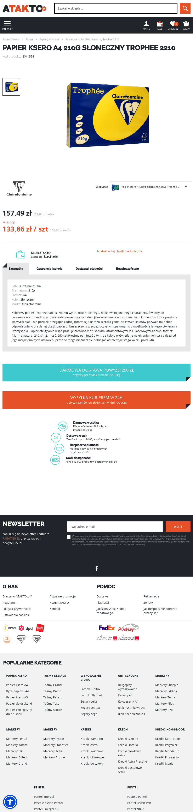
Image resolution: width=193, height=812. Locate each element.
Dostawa (102, 596)
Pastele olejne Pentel (48, 803)
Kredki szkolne (128, 739)
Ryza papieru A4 (17, 691)
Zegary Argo (89, 714)
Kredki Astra (89, 745)
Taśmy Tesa (51, 703)
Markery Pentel (16, 739)
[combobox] (115, 8)
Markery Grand (16, 763)
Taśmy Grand (52, 685)
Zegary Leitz (89, 701)
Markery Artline (54, 757)
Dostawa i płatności (89, 269)
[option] (108, 115)
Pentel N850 (135, 809)
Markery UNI (164, 710)
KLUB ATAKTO (59, 603)
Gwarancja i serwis (49, 269)
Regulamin (9, 603)
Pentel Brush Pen (139, 803)
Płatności (103, 603)
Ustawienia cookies (15, 615)
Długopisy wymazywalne (127, 687)
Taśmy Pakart (52, 697)
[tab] (15, 269)
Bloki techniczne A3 (131, 714)
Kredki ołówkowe (92, 757)
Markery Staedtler (55, 745)
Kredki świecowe (92, 751)
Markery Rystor (53, 739)
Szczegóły (16, 269)
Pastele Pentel (137, 797)
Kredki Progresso (167, 757)
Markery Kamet (16, 745)
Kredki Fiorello (128, 745)
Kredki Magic (164, 763)
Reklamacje (151, 596)
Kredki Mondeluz (167, 751)
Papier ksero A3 (17, 697)
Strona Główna (10, 39)
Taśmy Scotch (52, 710)
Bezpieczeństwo (127, 269)
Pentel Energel (44, 797)
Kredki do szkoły (92, 763)
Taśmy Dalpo (52, 691)
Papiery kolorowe (49, 39)
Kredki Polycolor (166, 745)
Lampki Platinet (91, 695)
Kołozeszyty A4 (128, 701)
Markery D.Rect (16, 757)
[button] (10, 802)
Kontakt (55, 609)
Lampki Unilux (90, 689)
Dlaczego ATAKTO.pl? (17, 596)
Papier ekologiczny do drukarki (19, 712)
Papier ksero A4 (17, 685)
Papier (29, 39)
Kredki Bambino (92, 739)
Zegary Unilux (90, 708)
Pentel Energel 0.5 (46, 809)
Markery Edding (166, 691)
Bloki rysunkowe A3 (131, 708)
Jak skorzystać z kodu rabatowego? (111, 611)
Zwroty (148, 603)
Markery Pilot (164, 703)
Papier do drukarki (19, 703)
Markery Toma (165, 697)
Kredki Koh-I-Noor (167, 739)
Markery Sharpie (166, 685)
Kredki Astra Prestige (132, 761)
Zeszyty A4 (125, 695)
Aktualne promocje (63, 596)
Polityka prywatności (16, 609)
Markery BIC (14, 751)
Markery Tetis (52, 751)
